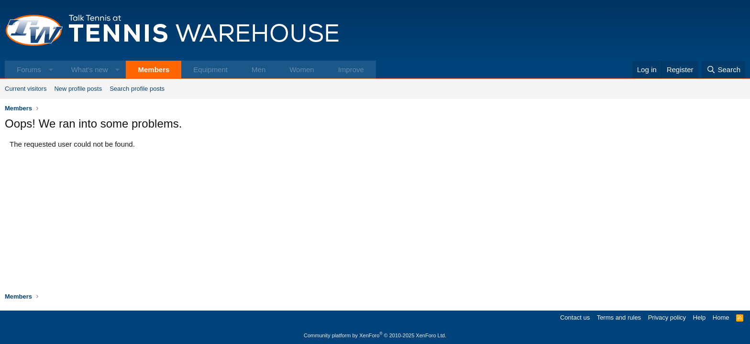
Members (153, 69)
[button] (51, 69)
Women (301, 69)
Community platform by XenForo (375, 335)
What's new (89, 69)
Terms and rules (619, 317)
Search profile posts (137, 88)
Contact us (575, 317)
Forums (29, 69)
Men (258, 69)
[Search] (723, 69)
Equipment (210, 69)
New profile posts (78, 88)
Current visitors (25, 88)
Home (721, 317)
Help (699, 317)
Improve (351, 69)
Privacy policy (667, 317)
